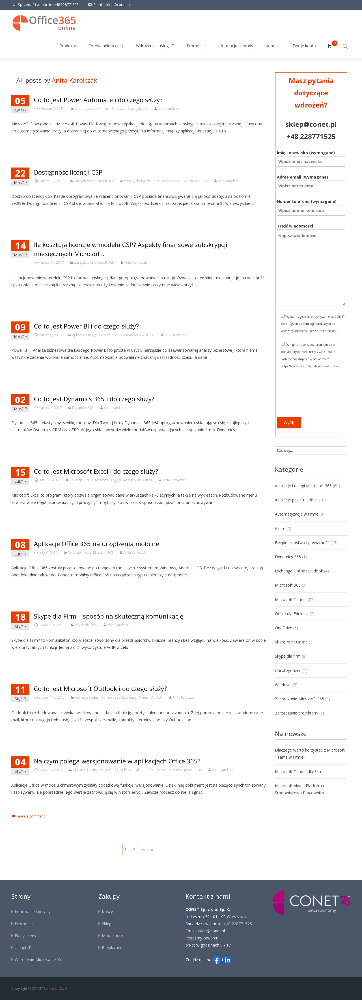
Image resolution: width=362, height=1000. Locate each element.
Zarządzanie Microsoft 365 (94, 181)
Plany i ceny (25, 935)
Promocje (196, 51)
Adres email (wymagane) (311, 181)
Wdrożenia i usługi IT (155, 51)
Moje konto (112, 935)
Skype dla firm (86, 625)
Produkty (67, 51)
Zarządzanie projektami (129, 108)
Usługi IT (23, 947)
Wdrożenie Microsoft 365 (38, 959)
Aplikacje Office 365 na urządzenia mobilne (96, 543)
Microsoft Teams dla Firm (298, 771)
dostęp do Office (148, 181)
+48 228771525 (66, 4)
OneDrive (283, 627)
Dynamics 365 (83, 407)
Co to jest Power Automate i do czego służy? (98, 99)
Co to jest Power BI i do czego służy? (86, 326)
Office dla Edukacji (292, 613)
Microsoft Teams (291, 599)
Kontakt (273, 51)
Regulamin (111, 947)
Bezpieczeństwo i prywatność (179, 769)
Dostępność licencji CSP (68, 172)
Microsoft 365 (288, 585)
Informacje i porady (235, 51)
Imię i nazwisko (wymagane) (311, 157)
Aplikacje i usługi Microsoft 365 (95, 334)
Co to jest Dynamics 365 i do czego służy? (94, 398)
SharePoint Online (291, 642)
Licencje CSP (198, 181)
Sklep (106, 923)
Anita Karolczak (74, 80)
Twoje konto (304, 51)
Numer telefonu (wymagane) (311, 206)
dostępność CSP (174, 181)
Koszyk (108, 911)
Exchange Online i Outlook (142, 697)
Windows (283, 684)
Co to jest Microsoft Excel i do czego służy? (96, 471)
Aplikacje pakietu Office (134, 480)
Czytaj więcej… (26, 141)
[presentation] (300, 396)
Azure (280, 528)
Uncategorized (288, 670)
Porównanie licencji (106, 51)
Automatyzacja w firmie (92, 108)
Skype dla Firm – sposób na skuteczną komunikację (108, 616)
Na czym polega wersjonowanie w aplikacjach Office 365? (117, 761)
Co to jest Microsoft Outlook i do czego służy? (100, 688)
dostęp (129, 181)
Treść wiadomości (311, 229)
